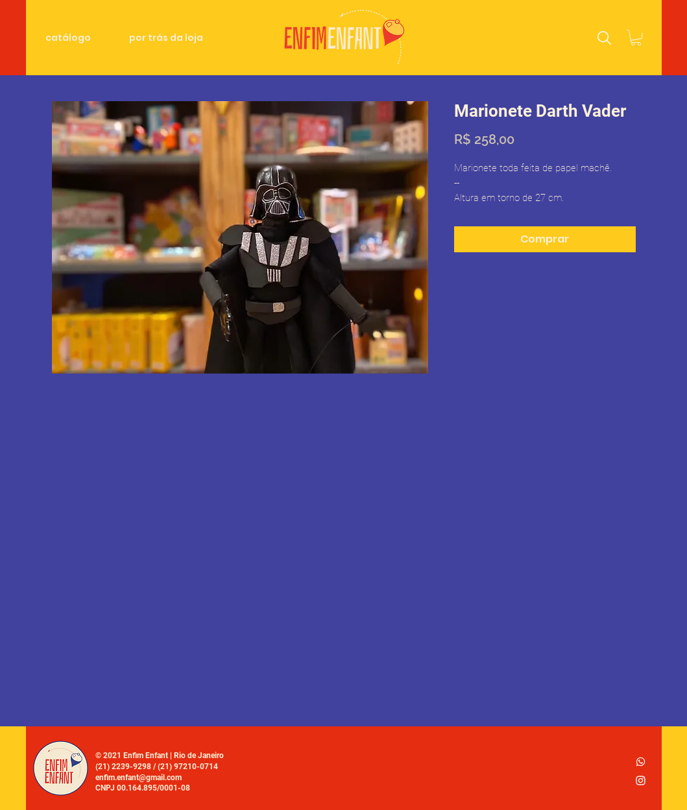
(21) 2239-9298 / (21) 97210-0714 (156, 766)
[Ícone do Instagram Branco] (640, 780)
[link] (636, 37)
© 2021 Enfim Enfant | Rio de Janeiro (159, 755)
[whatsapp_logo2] (640, 762)
